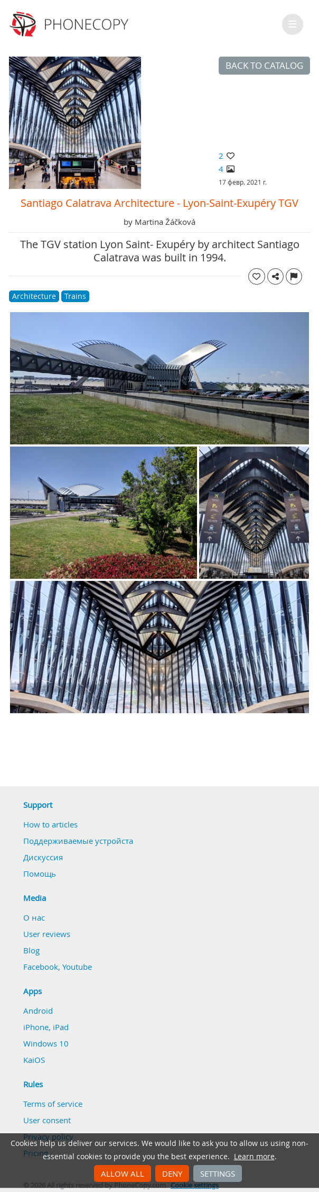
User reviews (46, 934)
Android (38, 1010)
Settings (217, 1173)
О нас (34, 917)
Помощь (39, 873)
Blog (31, 950)
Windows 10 (46, 1043)
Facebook (40, 966)
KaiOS (34, 1059)
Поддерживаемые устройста (78, 840)
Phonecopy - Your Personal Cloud (70, 24)
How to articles (50, 824)
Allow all (122, 1173)
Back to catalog (264, 65)
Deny (172, 1173)
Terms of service (52, 1103)
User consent (47, 1120)
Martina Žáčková (165, 221)
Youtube (77, 966)
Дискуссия (43, 857)
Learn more (254, 1156)
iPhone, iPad (46, 1027)
